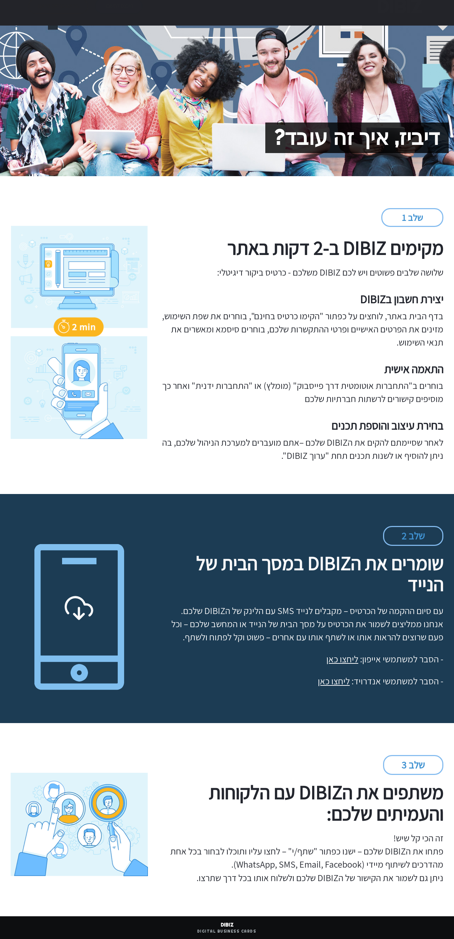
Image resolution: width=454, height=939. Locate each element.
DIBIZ (397, 13)
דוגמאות (263, 13)
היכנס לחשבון (118, 13)
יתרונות (296, 13)
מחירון (231, 13)
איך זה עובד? (195, 13)
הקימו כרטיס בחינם (58, 13)
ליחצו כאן (342, 659)
